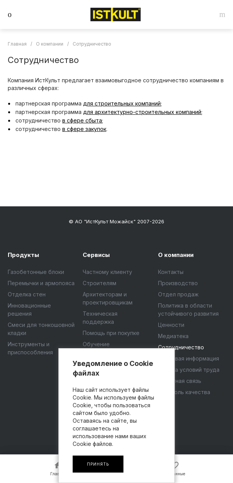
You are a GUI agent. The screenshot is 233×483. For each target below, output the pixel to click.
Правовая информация (188, 358)
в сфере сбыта (82, 120)
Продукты (23, 255)
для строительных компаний (122, 103)
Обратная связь (179, 381)
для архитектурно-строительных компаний (142, 112)
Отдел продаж (178, 294)
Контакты (171, 272)
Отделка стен (27, 294)
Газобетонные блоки (36, 272)
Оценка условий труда (188, 369)
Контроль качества (184, 392)
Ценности (171, 324)
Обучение (96, 344)
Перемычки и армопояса (41, 283)
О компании (176, 255)
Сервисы (96, 255)
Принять (98, 464)
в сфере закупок (84, 129)
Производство (178, 283)
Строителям (99, 283)
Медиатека (173, 336)
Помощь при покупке (111, 333)
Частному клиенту (107, 272)
